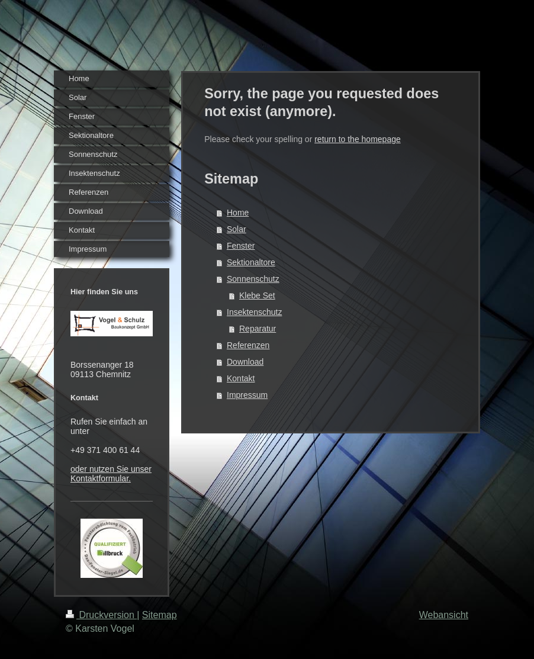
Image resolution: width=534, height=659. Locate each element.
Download (245, 362)
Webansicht (443, 615)
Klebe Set (257, 295)
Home (238, 212)
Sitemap (159, 615)
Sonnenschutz (253, 279)
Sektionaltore (251, 262)
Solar (236, 229)
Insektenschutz (254, 312)
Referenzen (248, 345)
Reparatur (257, 328)
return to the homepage (357, 139)
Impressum (247, 395)
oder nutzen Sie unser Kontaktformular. (111, 473)
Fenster (241, 245)
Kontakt (241, 378)
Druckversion (101, 615)
